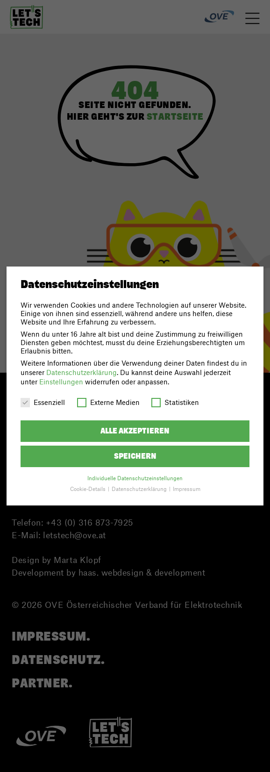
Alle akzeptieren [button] (135, 430)
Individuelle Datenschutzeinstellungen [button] (135, 478)
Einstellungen (61, 381)
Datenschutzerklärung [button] (140, 489)
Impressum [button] (186, 489)
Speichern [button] (135, 456)
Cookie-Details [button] (88, 489)
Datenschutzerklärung (81, 372)
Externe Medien (108, 402)
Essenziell (43, 402)
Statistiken (175, 402)
